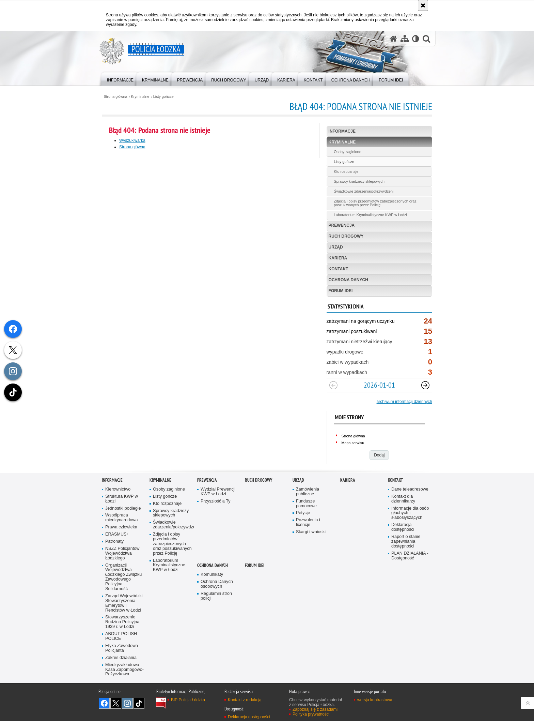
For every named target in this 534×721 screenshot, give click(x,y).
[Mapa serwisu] (404, 38)
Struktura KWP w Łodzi (121, 499)
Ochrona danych (348, 279)
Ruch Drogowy (346, 236)
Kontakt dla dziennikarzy (403, 499)
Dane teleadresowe (409, 489)
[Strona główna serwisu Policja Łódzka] (393, 38)
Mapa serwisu (353, 443)
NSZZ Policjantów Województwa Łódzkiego (122, 553)
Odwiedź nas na (104, 703)
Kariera (338, 258)
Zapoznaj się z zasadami (315, 709)
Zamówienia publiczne (307, 491)
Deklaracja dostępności (402, 527)
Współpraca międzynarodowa (121, 517)
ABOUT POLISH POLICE (121, 636)
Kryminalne (140, 97)
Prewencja (342, 225)
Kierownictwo (117, 489)
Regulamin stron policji (216, 596)
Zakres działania (121, 658)
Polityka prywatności (311, 714)
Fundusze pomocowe (306, 503)
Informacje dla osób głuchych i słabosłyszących (410, 513)
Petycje (303, 513)
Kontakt (338, 269)
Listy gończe (163, 97)
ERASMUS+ (117, 534)
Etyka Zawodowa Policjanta (121, 648)
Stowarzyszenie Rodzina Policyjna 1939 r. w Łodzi (122, 622)
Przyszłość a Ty (215, 501)
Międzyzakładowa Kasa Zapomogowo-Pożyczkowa (124, 670)
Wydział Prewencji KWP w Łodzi (218, 491)
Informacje (342, 131)
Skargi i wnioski (311, 532)
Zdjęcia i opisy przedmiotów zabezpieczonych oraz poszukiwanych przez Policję (375, 203)
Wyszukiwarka (132, 140)
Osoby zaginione (347, 152)
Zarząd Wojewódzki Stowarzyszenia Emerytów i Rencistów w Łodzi (124, 603)
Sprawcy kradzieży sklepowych (359, 181)
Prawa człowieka (121, 527)
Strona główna (115, 97)
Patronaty (114, 541)
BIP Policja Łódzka (188, 699)
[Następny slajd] (425, 385)
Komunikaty (212, 574)
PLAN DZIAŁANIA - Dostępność (409, 555)
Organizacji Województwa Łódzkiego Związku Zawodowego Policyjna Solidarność (123, 577)
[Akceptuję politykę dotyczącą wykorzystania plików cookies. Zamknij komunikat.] (423, 5)
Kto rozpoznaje (346, 171)
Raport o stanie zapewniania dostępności (406, 542)
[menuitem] (120, 78)
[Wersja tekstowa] (415, 38)
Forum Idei (341, 290)
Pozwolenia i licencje (308, 522)
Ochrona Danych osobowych (217, 584)
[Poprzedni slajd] (333, 385)
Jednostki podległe (123, 508)
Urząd (336, 247)
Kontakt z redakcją (245, 699)
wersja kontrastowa (374, 699)
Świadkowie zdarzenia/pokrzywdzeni (363, 191)
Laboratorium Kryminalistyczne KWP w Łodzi (370, 215)
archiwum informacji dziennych (404, 401)
